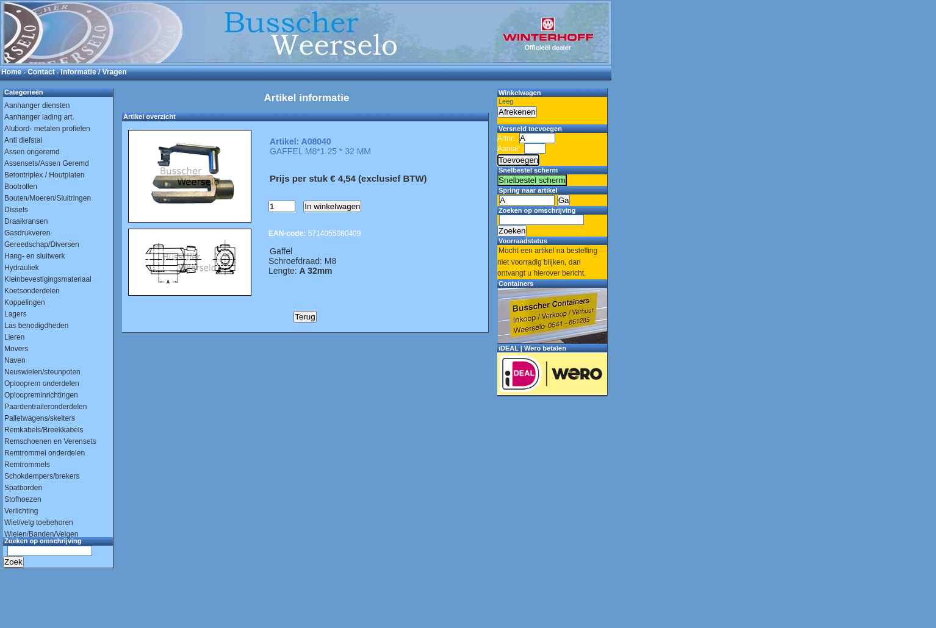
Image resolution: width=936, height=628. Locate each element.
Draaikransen (26, 221)
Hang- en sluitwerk (34, 256)
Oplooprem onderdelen (41, 383)
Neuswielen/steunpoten (42, 372)
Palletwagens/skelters (39, 418)
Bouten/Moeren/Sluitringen (47, 198)
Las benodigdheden (36, 325)
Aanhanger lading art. (39, 117)
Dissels (16, 209)
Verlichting (21, 511)
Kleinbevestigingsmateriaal (48, 279)
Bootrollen (20, 186)
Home (11, 72)
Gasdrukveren (27, 233)
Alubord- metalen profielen (47, 128)
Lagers (15, 314)
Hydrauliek (21, 267)
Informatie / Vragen (94, 72)
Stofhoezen (22, 499)
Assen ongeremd (32, 152)
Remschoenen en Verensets (50, 441)
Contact (41, 72)
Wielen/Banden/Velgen (41, 534)
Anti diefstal (23, 140)
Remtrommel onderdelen (44, 453)
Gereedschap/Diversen (41, 244)
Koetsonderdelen (32, 291)
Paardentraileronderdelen (45, 406)
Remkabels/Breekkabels (43, 430)
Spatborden (23, 487)
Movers (16, 348)
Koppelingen (24, 302)
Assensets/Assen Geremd (46, 163)
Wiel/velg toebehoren (38, 522)
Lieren (14, 337)
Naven (15, 360)
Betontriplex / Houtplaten (44, 175)
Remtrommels (27, 464)
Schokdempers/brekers (41, 476)
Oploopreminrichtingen (41, 395)
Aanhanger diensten (37, 105)
